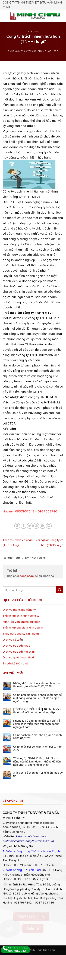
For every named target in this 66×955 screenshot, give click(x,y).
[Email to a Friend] (36, 526)
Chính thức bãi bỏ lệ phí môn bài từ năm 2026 (37, 748)
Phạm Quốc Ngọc (48, 51)
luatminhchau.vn (13, 841)
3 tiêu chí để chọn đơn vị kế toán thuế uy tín (38, 774)
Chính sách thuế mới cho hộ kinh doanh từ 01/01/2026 (37, 736)
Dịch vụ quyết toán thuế (18, 657)
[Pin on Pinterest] (42, 526)
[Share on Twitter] (30, 526)
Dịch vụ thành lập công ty (19, 609)
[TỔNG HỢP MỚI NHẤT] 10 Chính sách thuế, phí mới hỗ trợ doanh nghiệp (37, 711)
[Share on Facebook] (23, 526)
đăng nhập (27, 576)
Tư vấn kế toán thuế (16, 663)
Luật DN (33, 31)
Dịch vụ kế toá (12, 639)
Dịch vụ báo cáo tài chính (19, 651)
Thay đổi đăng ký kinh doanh (21, 633)
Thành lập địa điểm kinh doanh (23, 627)
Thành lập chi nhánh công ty (21, 615)
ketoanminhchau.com (30, 836)
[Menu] (5, 16)
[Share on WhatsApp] (17, 526)
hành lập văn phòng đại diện (21, 621)
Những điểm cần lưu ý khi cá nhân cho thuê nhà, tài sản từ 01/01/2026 (36, 685)
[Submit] (59, 589)
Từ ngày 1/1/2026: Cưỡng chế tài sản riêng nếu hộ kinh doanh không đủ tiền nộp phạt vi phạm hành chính (37, 761)
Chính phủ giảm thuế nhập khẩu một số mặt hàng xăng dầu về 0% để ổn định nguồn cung (37, 698)
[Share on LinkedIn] (49, 526)
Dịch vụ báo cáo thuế (16, 645)
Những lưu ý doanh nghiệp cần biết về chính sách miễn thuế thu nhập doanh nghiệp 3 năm (36, 724)
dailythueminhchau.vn (39, 841)
